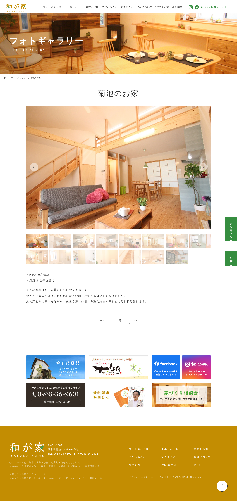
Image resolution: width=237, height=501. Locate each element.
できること (131, 6)
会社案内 (181, 6)
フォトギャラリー (57, 6)
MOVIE (199, 465)
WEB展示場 (167, 6)
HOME (5, 78)
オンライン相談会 (231, 229)
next (135, 320)
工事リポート (79, 6)
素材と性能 (96, 6)
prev (101, 320)
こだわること (114, 6)
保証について (149, 6)
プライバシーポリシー (141, 477)
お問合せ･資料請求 (231, 258)
